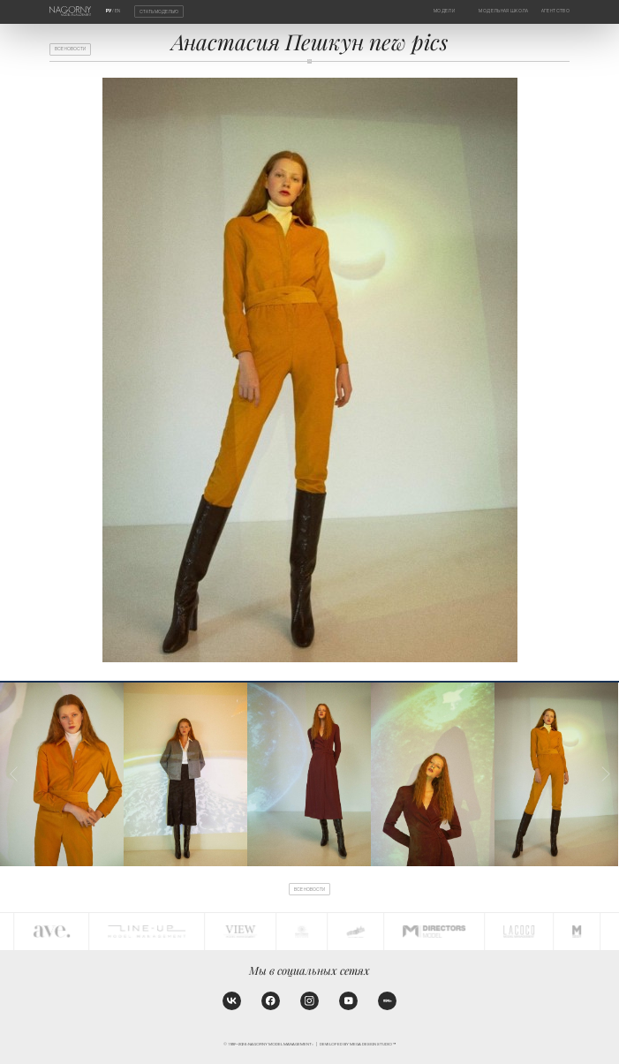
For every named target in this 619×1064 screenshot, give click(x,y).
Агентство (555, 11)
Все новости (70, 49)
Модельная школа (503, 11)
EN (117, 11)
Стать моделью (159, 11)
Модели (444, 11)
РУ (108, 11)
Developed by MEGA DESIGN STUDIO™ (358, 1044)
